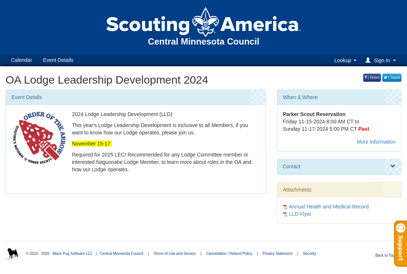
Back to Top (387, 255)
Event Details (58, 60)
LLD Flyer (300, 214)
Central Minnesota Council (121, 254)
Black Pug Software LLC (72, 254)
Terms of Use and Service (175, 254)
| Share (372, 77)
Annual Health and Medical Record (329, 207)
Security (309, 254)
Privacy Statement (277, 254)
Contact (339, 166)
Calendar (21, 60)
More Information (376, 142)
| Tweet (392, 77)
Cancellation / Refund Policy (229, 254)
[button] (381, 60)
